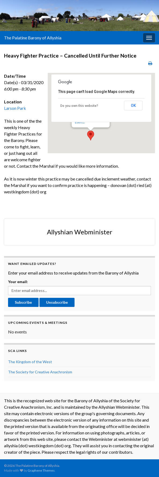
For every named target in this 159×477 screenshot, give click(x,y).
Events (80, 122)
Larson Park (15, 108)
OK (133, 105)
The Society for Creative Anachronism (40, 372)
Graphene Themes (41, 470)
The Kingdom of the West (30, 361)
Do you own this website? (79, 106)
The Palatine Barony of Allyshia (32, 37)
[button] (90, 135)
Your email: (18, 281)
